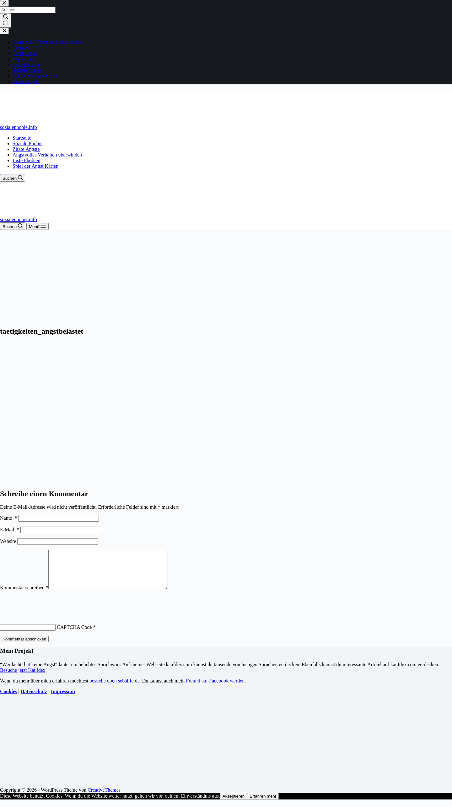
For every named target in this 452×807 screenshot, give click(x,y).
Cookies (8, 699)
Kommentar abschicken (24, 646)
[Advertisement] (226, 277)
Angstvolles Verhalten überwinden (47, 154)
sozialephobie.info (18, 127)
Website (8, 541)
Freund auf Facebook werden (215, 688)
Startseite (22, 138)
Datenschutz (34, 699)
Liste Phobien (26, 160)
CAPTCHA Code (74, 634)
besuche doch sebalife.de (114, 688)
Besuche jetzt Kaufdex (23, 677)
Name (8, 518)
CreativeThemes (104, 797)
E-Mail (9, 529)
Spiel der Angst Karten (35, 166)
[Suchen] (12, 178)
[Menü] (37, 226)
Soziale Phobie (28, 143)
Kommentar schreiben (24, 595)
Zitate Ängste (26, 149)
